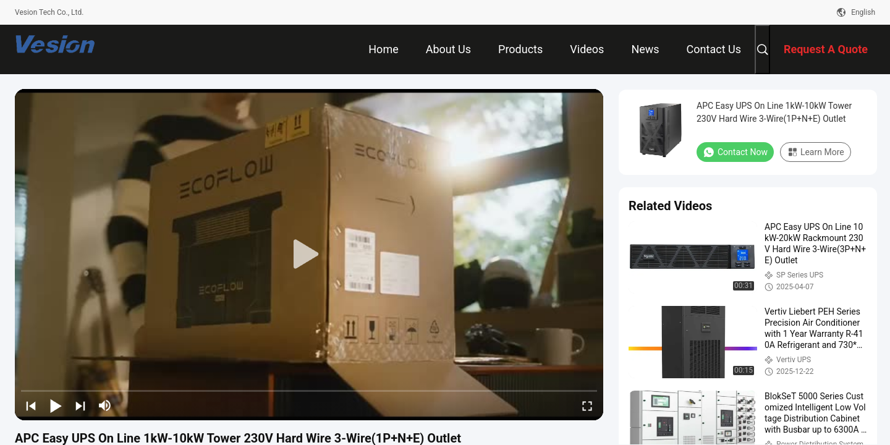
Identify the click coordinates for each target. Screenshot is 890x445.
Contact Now (735, 152)
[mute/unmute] (105, 405)
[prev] (31, 405)
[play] (309, 254)
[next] (80, 405)
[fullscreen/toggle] (587, 405)
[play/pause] (55, 405)
